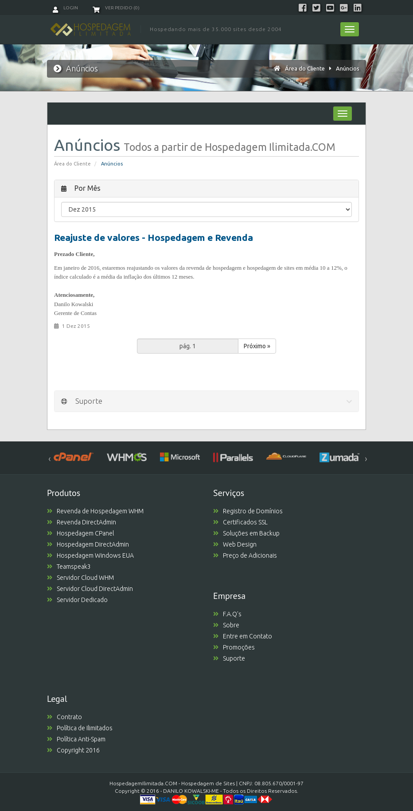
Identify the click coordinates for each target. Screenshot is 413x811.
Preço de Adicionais (245, 555)
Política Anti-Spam (76, 739)
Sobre (226, 625)
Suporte (229, 658)
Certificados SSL (240, 522)
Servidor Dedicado (77, 599)
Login (65, 7)
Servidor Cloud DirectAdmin (90, 588)
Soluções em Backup (246, 533)
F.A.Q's (227, 614)
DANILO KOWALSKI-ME (191, 791)
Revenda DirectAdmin (81, 522)
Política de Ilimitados (80, 728)
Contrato (64, 716)
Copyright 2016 (73, 750)
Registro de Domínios (248, 511)
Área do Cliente (305, 68)
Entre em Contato (242, 636)
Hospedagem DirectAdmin (88, 544)
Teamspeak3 (69, 566)
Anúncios (347, 68)
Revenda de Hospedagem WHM (95, 511)
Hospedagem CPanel (80, 533)
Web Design (235, 544)
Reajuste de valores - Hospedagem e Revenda (153, 237)
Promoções (234, 647)
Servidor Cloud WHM (80, 577)
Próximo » (257, 346)
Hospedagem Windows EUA (90, 555)
